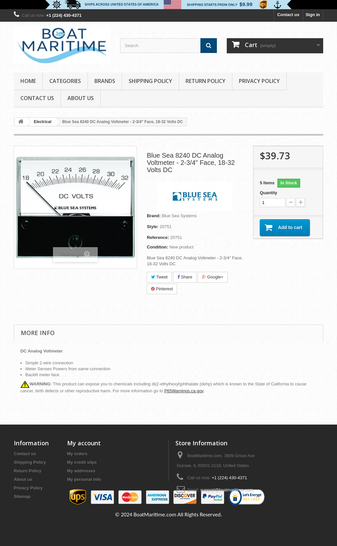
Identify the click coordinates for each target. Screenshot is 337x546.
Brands (104, 81)
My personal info (84, 479)
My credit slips (82, 462)
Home (28, 81)
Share (184, 276)
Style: (152, 226)
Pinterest (162, 288)
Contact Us (37, 98)
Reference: (158, 237)
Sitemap (22, 496)
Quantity (268, 192)
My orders (77, 453)
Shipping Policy (150, 81)
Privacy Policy (259, 81)
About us (80, 98)
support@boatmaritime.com (226, 489)
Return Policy (205, 81)
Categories (65, 81)
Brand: (154, 215)
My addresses (81, 470)
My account (84, 443)
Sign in (313, 14)
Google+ (212, 276)
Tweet (159, 276)
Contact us (288, 14)
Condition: (157, 247)
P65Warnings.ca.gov (183, 390)
